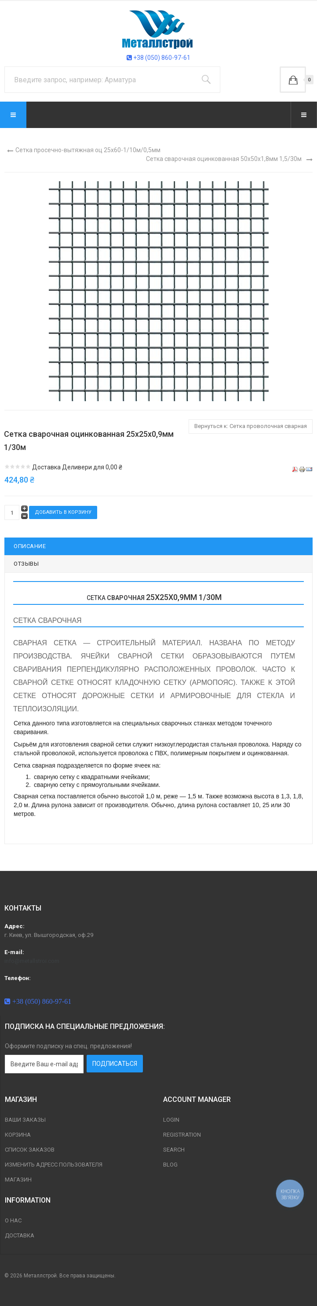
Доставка (19, 1235)
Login (171, 1119)
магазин (18, 1179)
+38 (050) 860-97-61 (158, 58)
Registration (182, 1134)
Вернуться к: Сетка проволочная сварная (250, 426)
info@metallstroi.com (31, 961)
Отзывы (26, 563)
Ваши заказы (25, 1119)
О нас (13, 1220)
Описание (30, 546)
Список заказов (30, 1149)
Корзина (18, 1134)
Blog (170, 1164)
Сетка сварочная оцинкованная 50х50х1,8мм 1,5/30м (224, 158)
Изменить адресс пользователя (53, 1164)
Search (174, 1149)
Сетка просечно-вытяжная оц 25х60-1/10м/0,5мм (87, 150)
